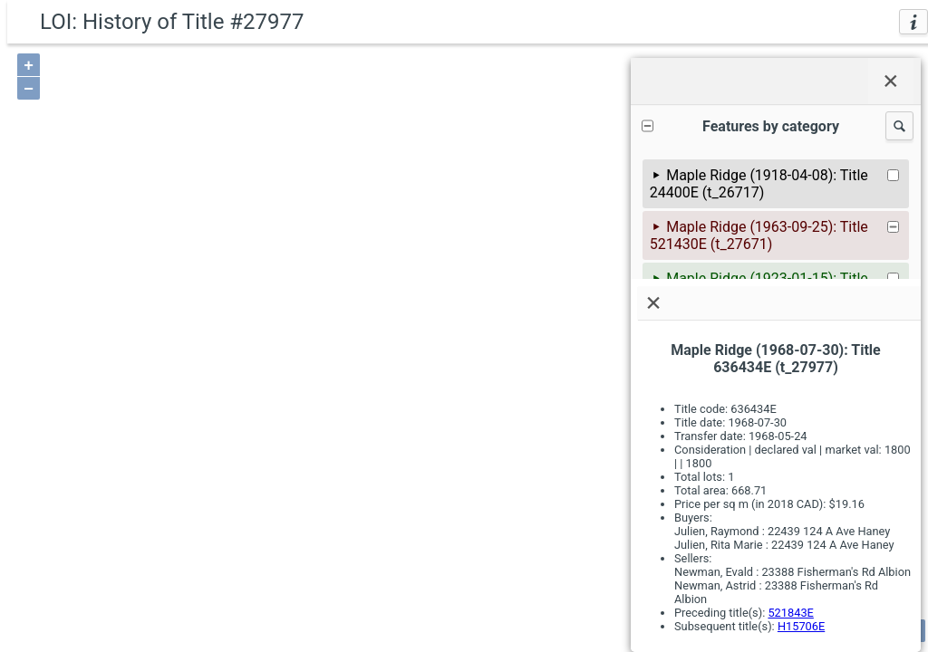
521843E (790, 612)
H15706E (801, 626)
